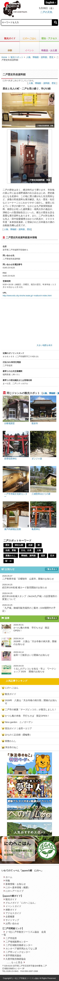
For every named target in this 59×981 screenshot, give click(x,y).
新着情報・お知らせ (15, 884)
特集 (7, 880)
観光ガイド (9, 38)
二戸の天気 (46, 12)
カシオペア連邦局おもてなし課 (20, 948)
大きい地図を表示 (44, 345)
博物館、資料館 (28, 556)
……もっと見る (16, 962)
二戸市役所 (10, 938)
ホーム (8, 877)
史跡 (31, 545)
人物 (28, 57)
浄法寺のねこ (11, 747)
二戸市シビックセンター (17, 952)
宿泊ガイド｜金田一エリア (18, 728)
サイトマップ (11, 920)
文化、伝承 (26, 550)
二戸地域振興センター (16, 941)
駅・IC (9, 561)
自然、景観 (11, 550)
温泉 (43, 556)
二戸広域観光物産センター (18, 945)
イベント (29, 50)
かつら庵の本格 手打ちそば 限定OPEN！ (27, 715)
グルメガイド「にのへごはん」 (20, 902)
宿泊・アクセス (49, 38)
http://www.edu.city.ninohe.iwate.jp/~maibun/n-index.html (27, 295)
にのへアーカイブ (14, 891)
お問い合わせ (11, 923)
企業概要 (9, 916)
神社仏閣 (19, 545)
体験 (10, 50)
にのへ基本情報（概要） (17, 887)
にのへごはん (29, 38)
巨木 (53, 556)
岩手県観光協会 (12, 955)
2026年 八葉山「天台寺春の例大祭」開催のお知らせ (31, 701)
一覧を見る (51, 569)
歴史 (51, 57)
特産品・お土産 (49, 50)
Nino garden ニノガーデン (19, 722)
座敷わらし (11, 556)
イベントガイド (12, 906)
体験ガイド (10, 909)
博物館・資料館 (39, 57)
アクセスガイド (12, 913)
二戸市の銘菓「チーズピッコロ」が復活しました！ (31, 709)
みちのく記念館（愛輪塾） (18, 734)
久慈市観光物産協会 (15, 959)
